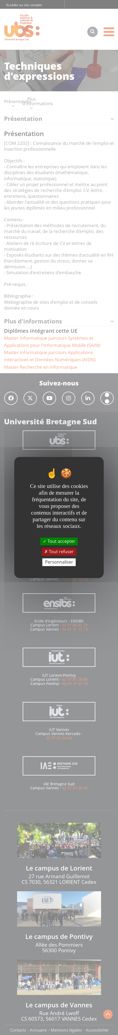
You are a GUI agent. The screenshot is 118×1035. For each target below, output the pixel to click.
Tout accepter (59, 541)
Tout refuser (59, 552)
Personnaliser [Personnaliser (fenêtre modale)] (59, 562)
